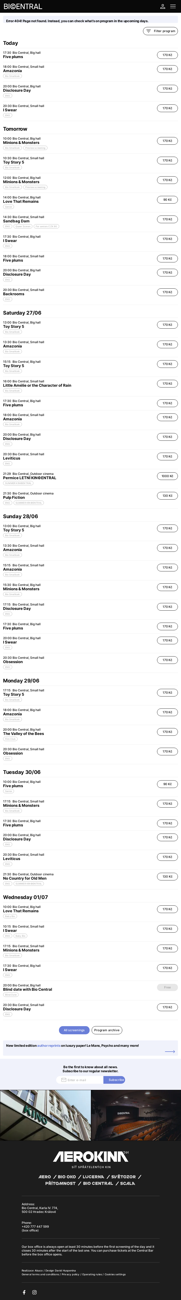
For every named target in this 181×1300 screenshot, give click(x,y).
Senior (8, 206)
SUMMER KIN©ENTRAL (18, 483)
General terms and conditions (41, 1274)
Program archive (106, 1030)
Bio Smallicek (12, 76)
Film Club (10, 739)
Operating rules (92, 1274)
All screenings (74, 1030)
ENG (7, 95)
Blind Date (11, 994)
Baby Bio (10, 916)
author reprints (49, 1045)
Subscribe (116, 1080)
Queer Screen (23, 226)
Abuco (39, 1270)
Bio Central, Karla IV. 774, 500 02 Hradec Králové (40, 1210)
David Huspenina (65, 1270)
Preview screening (35, 147)
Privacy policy (71, 1274)
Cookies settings (115, 1274)
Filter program (160, 31)
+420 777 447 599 (35, 1226)
